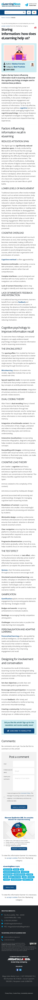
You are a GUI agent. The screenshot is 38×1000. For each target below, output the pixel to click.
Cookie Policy (16, 993)
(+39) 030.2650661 (11, 920)
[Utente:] (23, 764)
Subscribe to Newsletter (19, 731)
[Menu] (29, 12)
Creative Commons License (8, 944)
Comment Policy (25, 793)
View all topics (10, 887)
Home (3, 17)
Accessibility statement (27, 993)
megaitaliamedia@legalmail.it (19, 927)
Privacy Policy (8, 993)
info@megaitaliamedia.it (13, 923)
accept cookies (5, 26)
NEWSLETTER (33, 4)
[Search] (13, 12)
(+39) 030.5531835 (9, 940)
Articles (8, 17)
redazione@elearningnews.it (12, 937)
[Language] (34, 12)
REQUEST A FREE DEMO (19, 849)
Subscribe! (32, 5)
